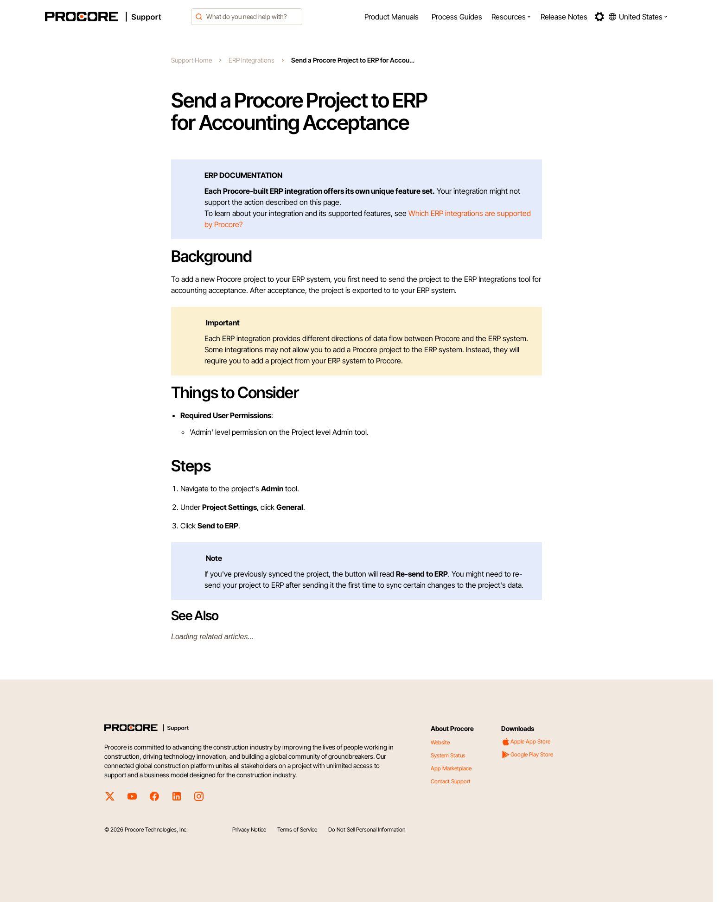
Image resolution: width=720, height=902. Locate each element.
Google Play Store (527, 754)
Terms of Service (297, 829)
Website (440, 742)
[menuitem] (391, 16)
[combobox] (246, 16)
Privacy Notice (249, 829)
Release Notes (564, 16)
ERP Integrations (251, 60)
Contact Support (451, 781)
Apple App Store (525, 741)
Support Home (191, 60)
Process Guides (457, 16)
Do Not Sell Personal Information (366, 829)
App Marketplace (451, 768)
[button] (511, 16)
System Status (448, 755)
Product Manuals (391, 16)
